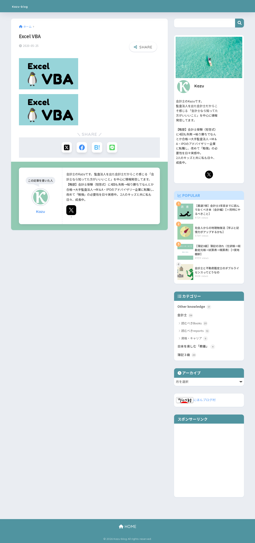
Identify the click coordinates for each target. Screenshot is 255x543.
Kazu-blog (24, 6)
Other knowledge (194, 306)
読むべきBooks (194, 323)
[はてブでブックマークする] (97, 147)
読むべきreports (195, 331)
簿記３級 (186, 355)
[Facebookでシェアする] (81, 147)
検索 (239, 23)
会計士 (185, 315)
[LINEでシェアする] (112, 147)
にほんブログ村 (196, 400)
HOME (127, 526)
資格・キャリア (194, 338)
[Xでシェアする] (66, 147)
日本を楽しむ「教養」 (196, 346)
